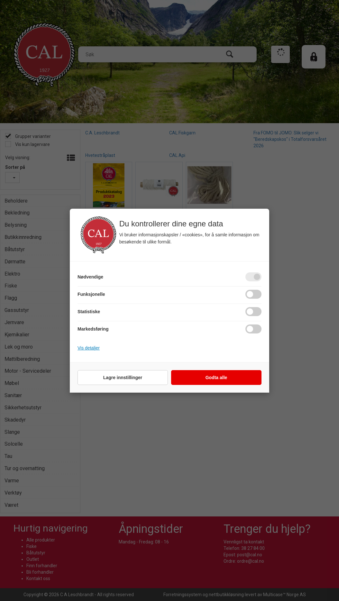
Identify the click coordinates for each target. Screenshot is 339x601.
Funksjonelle (91, 294)
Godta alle (216, 377)
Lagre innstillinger (122, 377)
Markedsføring (93, 329)
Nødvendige (90, 276)
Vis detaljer (89, 348)
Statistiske (89, 311)
